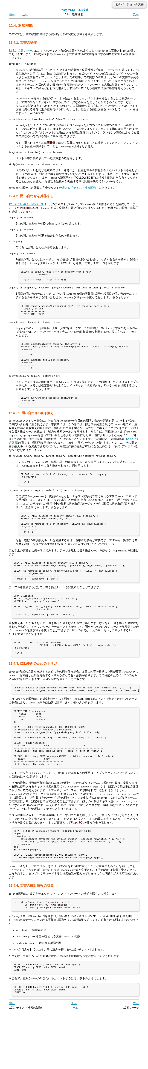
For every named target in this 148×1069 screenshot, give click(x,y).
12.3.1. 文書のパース (22, 50)
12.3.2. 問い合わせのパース (26, 206)
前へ (12, 14)
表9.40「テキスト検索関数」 (80, 189)
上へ (25, 14)
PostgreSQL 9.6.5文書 (74, 9)
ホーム (74, 1065)
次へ (136, 14)
